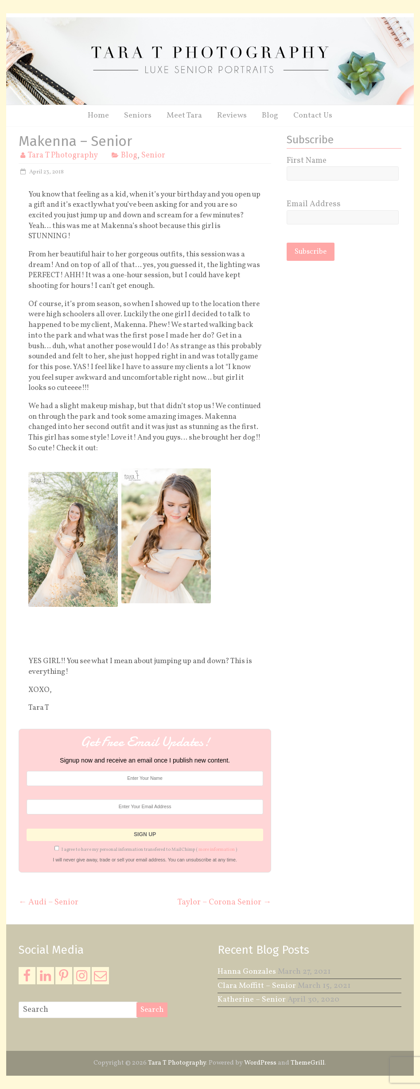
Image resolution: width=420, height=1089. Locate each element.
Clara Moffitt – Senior (257, 985)
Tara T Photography (62, 155)
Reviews (232, 115)
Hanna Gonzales (247, 971)
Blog (270, 115)
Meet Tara (184, 115)
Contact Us (312, 115)
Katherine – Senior (252, 999)
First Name (307, 160)
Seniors (138, 115)
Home (98, 115)
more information (216, 849)
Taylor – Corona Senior (224, 902)
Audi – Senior (49, 902)
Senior (153, 155)
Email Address (314, 204)
